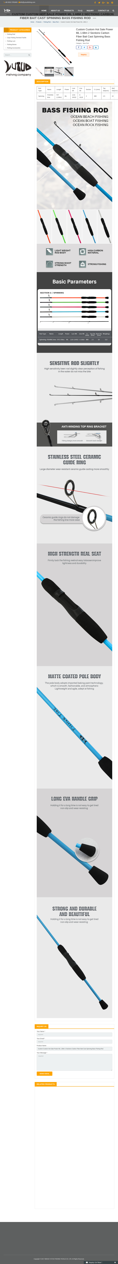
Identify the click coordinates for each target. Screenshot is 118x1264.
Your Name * (41, 1039)
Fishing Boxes (11, 52)
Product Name (41, 1054)
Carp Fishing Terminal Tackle (16, 45)
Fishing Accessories (13, 55)
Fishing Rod (47, 29)
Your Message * (42, 1061)
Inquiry (84, 62)
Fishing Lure (11, 48)
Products (39, 29)
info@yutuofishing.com (27, 2)
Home (32, 29)
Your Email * (41, 1046)
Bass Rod (56, 29)
